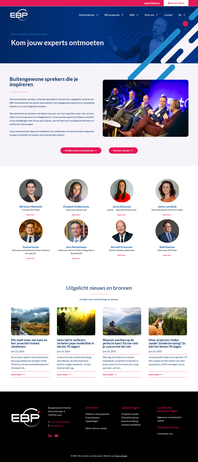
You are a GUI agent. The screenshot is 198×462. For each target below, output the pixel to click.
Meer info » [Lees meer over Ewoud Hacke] (30, 258)
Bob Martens (167, 247)
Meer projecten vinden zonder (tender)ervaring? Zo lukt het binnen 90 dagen (167, 343)
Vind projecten (88, 15)
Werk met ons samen (96, 428)
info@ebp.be (57, 425)
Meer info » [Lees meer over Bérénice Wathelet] (30, 215)
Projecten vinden (130, 413)
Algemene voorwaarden (169, 417)
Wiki (134, 15)
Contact (168, 14)
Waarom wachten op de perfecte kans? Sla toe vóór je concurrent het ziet (120, 343)
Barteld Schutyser (122, 247)
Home (14, 34)
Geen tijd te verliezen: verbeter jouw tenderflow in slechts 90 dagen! (75, 343)
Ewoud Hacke (31, 247)
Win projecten (114, 15)
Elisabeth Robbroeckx (76, 206)
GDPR (160, 420)
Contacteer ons (165, 433)
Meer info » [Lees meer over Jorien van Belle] (167, 215)
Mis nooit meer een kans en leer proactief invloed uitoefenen (29, 343)
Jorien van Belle (167, 206)
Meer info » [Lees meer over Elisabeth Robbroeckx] (76, 215)
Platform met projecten (97, 413)
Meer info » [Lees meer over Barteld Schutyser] (121, 255)
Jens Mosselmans (76, 247)
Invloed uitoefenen (131, 424)
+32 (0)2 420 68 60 (60, 422)
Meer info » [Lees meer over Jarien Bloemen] (121, 215)
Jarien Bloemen (122, 206)
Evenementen (93, 417)
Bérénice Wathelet (31, 206)
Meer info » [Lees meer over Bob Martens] (167, 255)
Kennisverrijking (129, 421)
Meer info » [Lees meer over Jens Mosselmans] (76, 258)
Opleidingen (92, 421)
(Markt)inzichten (130, 417)
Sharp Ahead (121, 456)
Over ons (151, 15)
